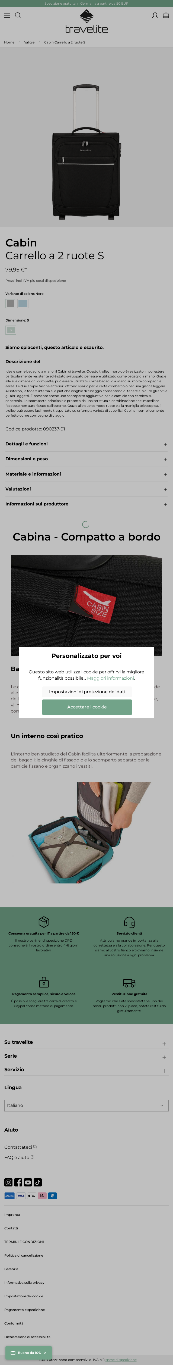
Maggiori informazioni (110, 678)
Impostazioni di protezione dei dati (87, 691)
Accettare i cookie (87, 707)
